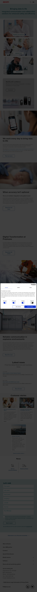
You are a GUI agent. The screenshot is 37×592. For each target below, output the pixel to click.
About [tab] (31, 287)
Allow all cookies (30, 306)
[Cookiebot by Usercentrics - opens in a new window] (31, 284)
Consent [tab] (6, 287)
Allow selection (18, 306)
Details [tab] (18, 287)
